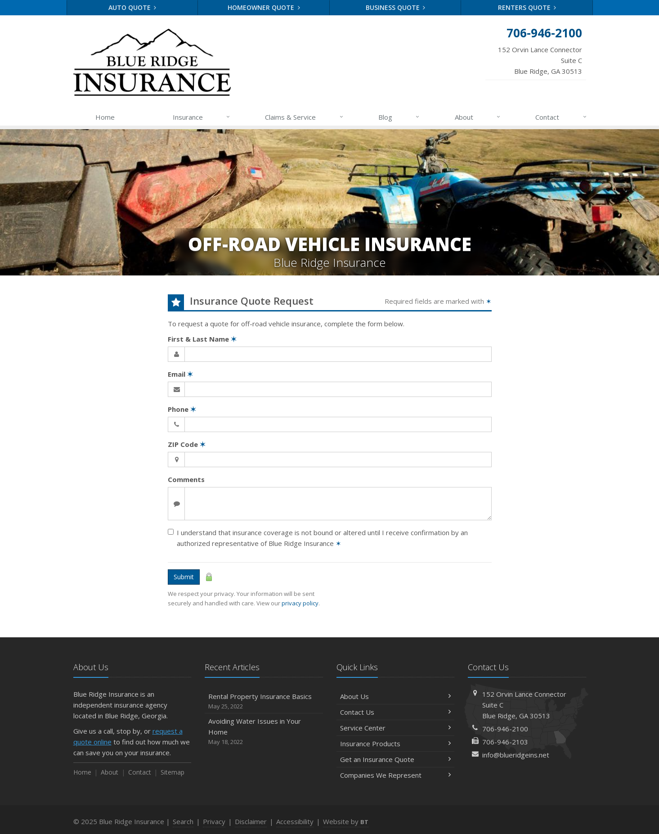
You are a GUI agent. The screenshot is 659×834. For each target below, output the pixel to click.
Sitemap (172, 772)
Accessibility (295, 821)
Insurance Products (395, 743)
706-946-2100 (505, 728)
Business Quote (396, 7)
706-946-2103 (505, 741)
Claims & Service (304, 117)
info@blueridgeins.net (515, 754)
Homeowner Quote (264, 7)
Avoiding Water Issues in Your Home (263, 732)
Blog (399, 117)
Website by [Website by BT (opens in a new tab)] (345, 821)
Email (180, 374)
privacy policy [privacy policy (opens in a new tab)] (300, 603)
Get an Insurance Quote (395, 759)
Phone (182, 409)
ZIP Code (187, 444)
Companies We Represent (395, 775)
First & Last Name (202, 338)
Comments (186, 479)
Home (105, 117)
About (478, 117)
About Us (395, 696)
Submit (184, 577)
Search (183, 821)
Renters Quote (527, 7)
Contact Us (395, 712)
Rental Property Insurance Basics (263, 701)
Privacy (214, 821)
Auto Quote (132, 7)
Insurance (202, 117)
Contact (561, 117)
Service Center (395, 727)
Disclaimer (251, 821)
